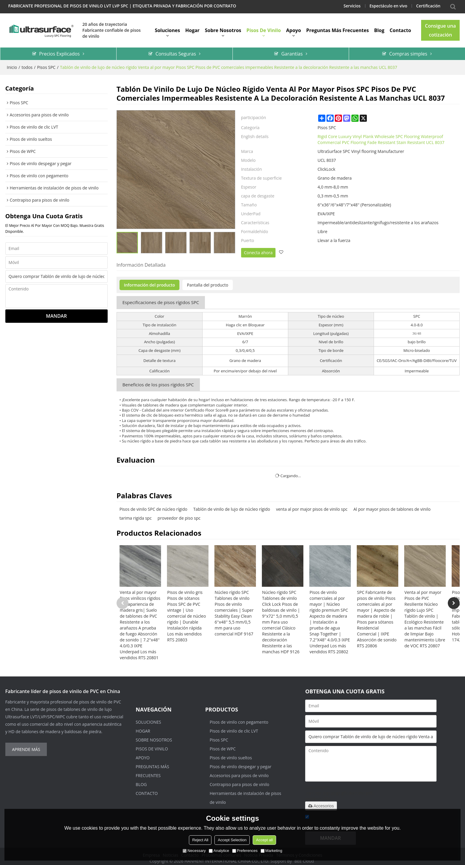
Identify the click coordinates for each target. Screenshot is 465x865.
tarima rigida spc (136, 514)
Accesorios (321, 802)
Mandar (56, 313)
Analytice (219, 850)
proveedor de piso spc (178, 514)
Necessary (194, 850)
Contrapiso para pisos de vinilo (239, 781)
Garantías (291, 51)
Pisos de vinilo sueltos (231, 754)
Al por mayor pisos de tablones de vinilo (392, 505)
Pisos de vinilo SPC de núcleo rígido (153, 505)
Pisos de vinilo (263, 28)
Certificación (427, 6)
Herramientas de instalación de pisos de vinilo (245, 794)
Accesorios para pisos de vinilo (239, 772)
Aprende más (26, 746)
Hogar (192, 28)
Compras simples (408, 51)
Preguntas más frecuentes (337, 28)
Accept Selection (232, 840)
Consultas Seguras (175, 51)
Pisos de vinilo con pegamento (239, 718)
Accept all (264, 840)
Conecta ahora (258, 249)
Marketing (271, 850)
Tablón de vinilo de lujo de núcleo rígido (231, 505)
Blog (379, 28)
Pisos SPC (46, 64)
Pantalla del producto (207, 281)
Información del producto (149, 281)
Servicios (349, 6)
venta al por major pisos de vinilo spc (312, 505)
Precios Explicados (59, 51)
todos (27, 64)
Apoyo (293, 28)
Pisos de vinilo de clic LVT (234, 727)
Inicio (12, 64)
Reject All (200, 840)
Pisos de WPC (223, 745)
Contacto (400, 28)
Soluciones (167, 28)
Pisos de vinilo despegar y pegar (240, 763)
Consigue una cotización (440, 28)
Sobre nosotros (223, 28)
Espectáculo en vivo (386, 6)
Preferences (245, 850)
